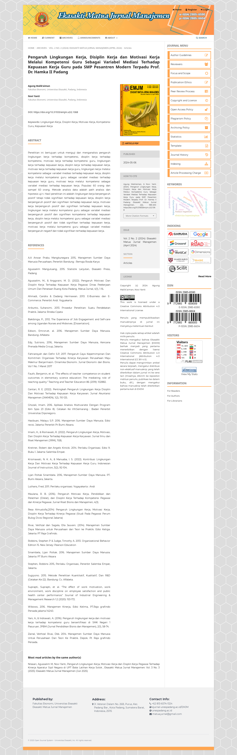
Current (48, 37)
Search (201, 37)
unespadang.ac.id (162, 710)
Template (176, 145)
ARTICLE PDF (132, 143)
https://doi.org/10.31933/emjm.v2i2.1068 (56, 112)
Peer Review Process (183, 91)
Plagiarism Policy (181, 118)
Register (191, 9)
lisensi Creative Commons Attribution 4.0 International (140, 352)
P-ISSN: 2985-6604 (189, 326)
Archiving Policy (180, 127)
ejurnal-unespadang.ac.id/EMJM (170, 707)
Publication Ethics (181, 82)
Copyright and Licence (184, 100)
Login (205, 9)
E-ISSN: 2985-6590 (189, 307)
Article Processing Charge (186, 172)
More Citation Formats (137, 215)
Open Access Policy (182, 109)
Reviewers (176, 64)
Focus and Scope (180, 73)
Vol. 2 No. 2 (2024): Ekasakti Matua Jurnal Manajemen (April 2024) (85, 47)
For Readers (173, 391)
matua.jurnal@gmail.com (167, 714)
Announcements (89, 37)
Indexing (176, 163)
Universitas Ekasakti (63, 740)
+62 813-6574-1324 (162, 703)
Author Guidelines (181, 55)
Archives (66, 37)
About (110, 37)
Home (32, 37)
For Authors (173, 395)
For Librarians (174, 400)
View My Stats (189, 374)
